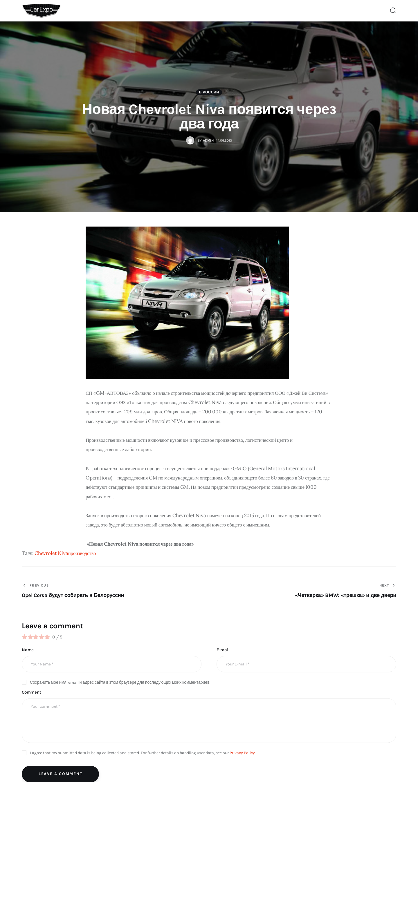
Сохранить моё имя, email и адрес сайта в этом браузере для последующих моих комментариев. (120, 682)
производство (82, 553)
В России (209, 92)
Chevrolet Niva (51, 553)
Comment (31, 692)
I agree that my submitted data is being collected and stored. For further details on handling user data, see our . (143, 752)
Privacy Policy (242, 752)
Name (28, 649)
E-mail (223, 649)
